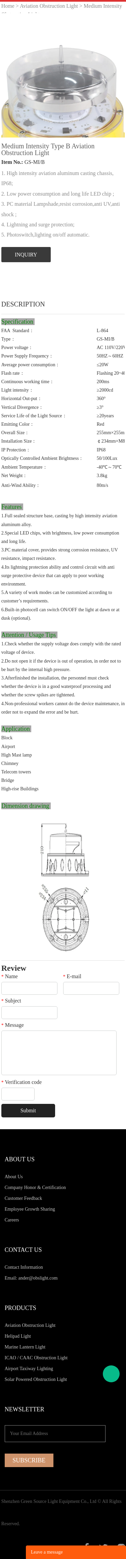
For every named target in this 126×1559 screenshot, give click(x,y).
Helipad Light (18, 1336)
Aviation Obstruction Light (49, 6)
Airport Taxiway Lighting (29, 1368)
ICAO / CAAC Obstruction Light (36, 1357)
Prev (10, 75)
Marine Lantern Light (25, 1347)
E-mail (72, 976)
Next (116, 75)
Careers (12, 1219)
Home (7, 6)
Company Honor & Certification (35, 1187)
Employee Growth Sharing (30, 1209)
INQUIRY (26, 254)
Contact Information (24, 1267)
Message (12, 1025)
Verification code (21, 1082)
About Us (14, 1176)
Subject (11, 1001)
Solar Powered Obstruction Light (36, 1379)
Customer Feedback (23, 1198)
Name (9, 976)
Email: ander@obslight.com (31, 1278)
